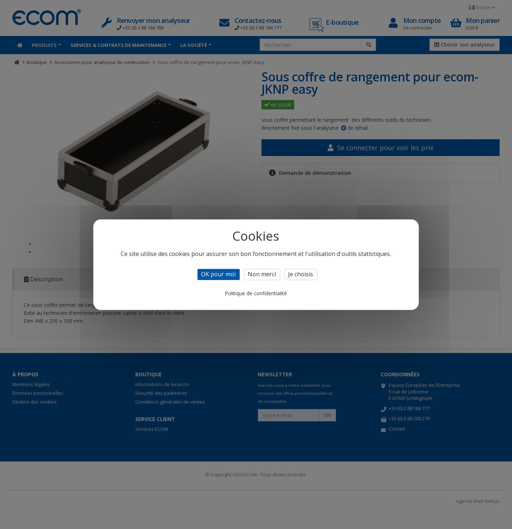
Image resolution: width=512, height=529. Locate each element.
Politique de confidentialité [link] (256, 293)
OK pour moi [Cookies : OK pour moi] (218, 274)
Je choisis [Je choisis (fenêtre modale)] (300, 274)
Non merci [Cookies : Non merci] (262, 274)
